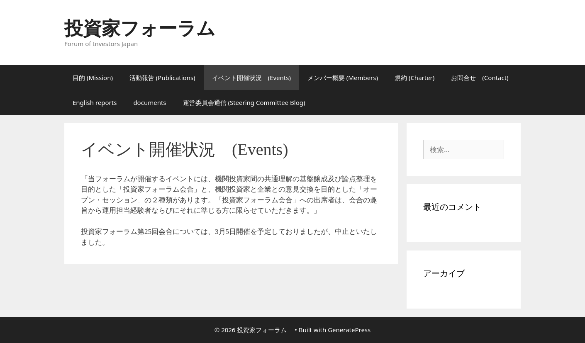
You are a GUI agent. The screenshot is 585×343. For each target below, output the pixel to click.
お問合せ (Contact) (479, 77)
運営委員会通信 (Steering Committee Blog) (244, 102)
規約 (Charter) (414, 77)
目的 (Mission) (93, 77)
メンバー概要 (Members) (342, 77)
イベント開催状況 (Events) (251, 77)
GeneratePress (349, 330)
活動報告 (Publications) (162, 77)
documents (149, 102)
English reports (95, 102)
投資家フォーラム (149, 27)
